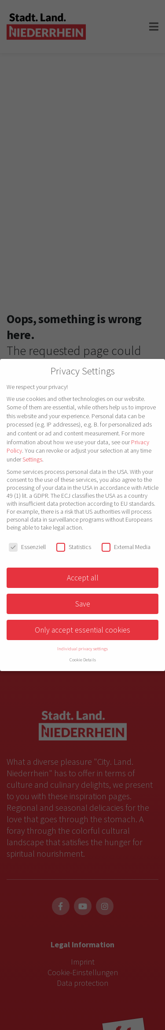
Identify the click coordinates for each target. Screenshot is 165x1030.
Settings (32, 459)
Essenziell (27, 547)
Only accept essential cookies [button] (82, 630)
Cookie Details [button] (83, 660)
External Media (126, 547)
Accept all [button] (83, 578)
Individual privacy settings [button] (82, 649)
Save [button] (82, 604)
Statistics (73, 547)
